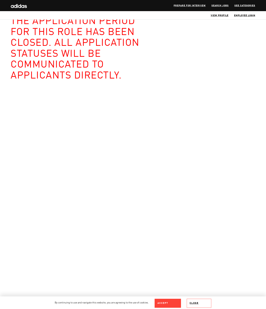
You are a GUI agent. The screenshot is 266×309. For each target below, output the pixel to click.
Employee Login (244, 15)
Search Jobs (220, 5)
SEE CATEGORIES (244, 5)
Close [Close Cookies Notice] (194, 303)
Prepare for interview (190, 5)
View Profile (220, 15)
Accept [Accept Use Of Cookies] (162, 303)
